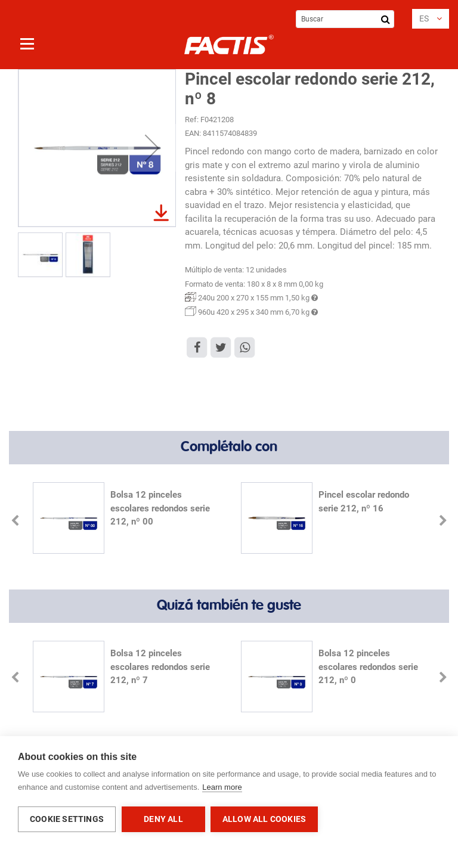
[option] (125, 519)
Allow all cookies (265, 819)
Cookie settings (67, 819)
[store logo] (229, 44)
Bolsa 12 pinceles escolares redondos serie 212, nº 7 (160, 666)
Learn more (222, 787)
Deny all (163, 819)
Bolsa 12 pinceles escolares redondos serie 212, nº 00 (160, 508)
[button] (430, 19)
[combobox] (345, 19)
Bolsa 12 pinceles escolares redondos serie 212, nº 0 (368, 666)
